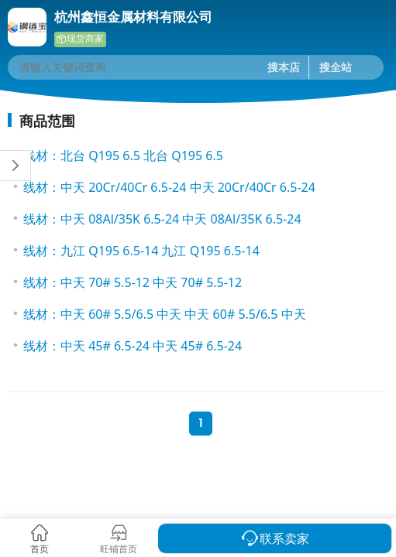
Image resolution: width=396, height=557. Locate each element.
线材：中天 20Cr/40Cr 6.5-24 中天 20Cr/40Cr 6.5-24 (169, 187)
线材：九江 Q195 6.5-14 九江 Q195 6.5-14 (141, 250)
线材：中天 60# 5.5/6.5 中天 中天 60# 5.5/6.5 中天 (164, 314)
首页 (39, 548)
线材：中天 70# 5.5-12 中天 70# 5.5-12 (132, 282)
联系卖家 (284, 538)
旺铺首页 (118, 548)
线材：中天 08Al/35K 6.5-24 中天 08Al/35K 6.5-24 (162, 218)
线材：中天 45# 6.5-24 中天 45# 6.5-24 (132, 345)
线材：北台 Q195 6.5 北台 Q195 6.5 (123, 155)
